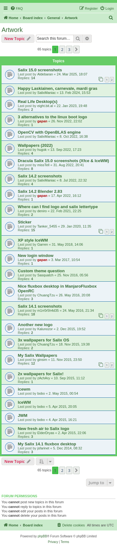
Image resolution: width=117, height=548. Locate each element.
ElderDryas (45, 433)
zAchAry (43, 378)
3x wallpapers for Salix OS (43, 340)
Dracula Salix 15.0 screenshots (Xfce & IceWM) (63, 160)
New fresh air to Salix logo (43, 428)
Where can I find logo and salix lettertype (58, 206)
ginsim (42, 359)
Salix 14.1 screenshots (40, 306)
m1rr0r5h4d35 (48, 310)
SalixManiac (46, 93)
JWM (22, 415)
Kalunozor (45, 329)
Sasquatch (45, 275)
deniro (42, 211)
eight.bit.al (45, 106)
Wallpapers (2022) (35, 145)
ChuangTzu (46, 295)
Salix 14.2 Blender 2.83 (40, 191)
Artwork (12, 29)
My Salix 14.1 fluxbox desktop (47, 444)
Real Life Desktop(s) (37, 101)
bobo (41, 393)
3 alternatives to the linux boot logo (52, 117)
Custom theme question (41, 271)
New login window (35, 255)
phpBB (42, 536)
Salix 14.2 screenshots (40, 176)
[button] (76, 49)
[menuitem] (16, 8)
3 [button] (69, 49)
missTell (43, 165)
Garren (42, 244)
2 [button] (62, 49)
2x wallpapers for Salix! (41, 373)
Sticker (25, 222)
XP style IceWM (33, 240)
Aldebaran (45, 74)
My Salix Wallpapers (37, 355)
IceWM (24, 402)
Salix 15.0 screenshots (40, 70)
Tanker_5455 (47, 226)
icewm (24, 389)
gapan (42, 121)
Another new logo (35, 324)
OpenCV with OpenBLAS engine (49, 132)
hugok (41, 149)
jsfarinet (43, 448)
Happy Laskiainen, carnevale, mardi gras (57, 88)
